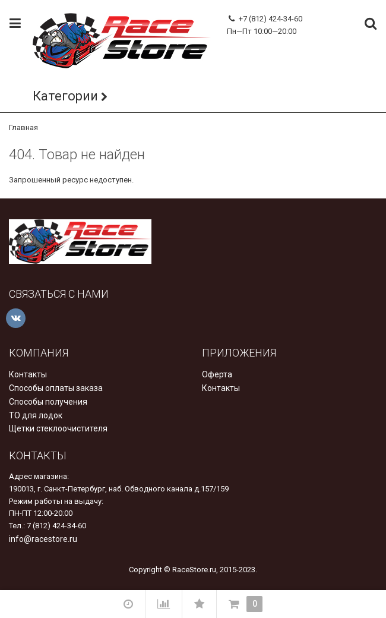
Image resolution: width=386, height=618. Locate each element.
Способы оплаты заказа (56, 388)
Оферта (217, 374)
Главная (23, 127)
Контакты (28, 374)
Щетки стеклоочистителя (58, 428)
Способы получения (48, 401)
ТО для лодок (35, 415)
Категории (65, 96)
